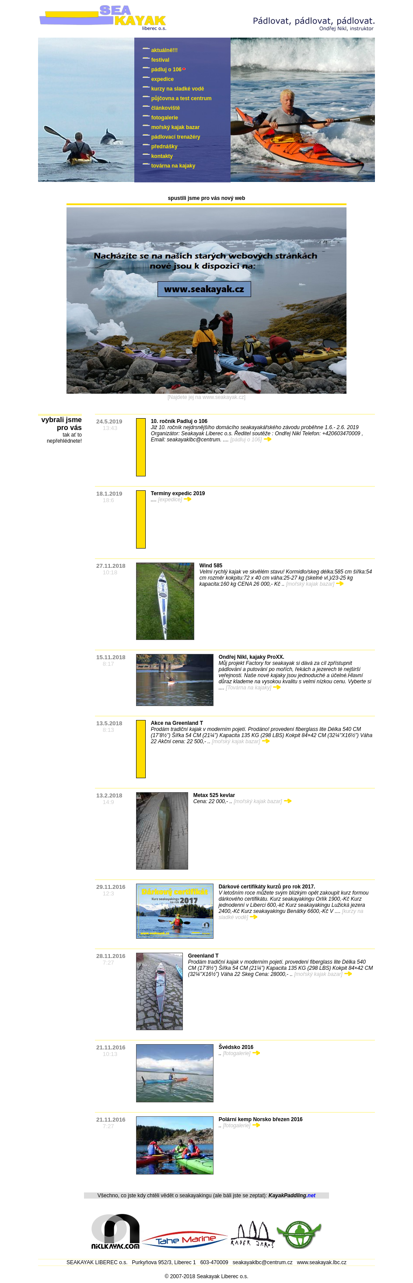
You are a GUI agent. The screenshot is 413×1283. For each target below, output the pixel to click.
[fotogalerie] (241, 1053)
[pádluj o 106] (250, 440)
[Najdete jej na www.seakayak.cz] (206, 397)
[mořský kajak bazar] (314, 584)
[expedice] (174, 499)
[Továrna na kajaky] (253, 688)
